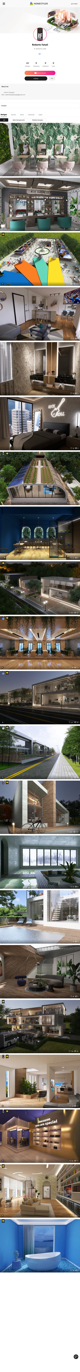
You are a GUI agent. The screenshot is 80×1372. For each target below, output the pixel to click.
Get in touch (40, 73)
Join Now (74, 4)
